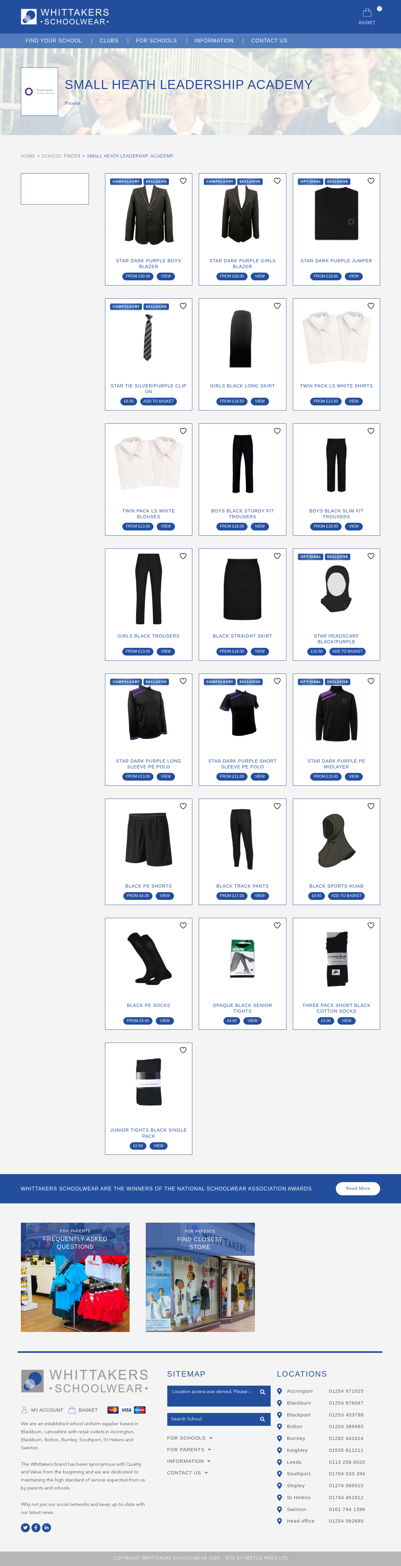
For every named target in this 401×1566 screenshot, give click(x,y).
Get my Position (185, 1402)
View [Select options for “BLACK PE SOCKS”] (165, 1020)
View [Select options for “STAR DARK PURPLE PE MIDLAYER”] (354, 776)
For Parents (191, 1449)
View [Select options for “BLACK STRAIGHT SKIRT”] (260, 651)
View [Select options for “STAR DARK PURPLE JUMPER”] (354, 276)
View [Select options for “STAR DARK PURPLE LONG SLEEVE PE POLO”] (166, 776)
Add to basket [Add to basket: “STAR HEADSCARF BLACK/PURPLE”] (347, 651)
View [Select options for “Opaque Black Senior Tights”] (252, 1020)
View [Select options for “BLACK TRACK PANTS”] (260, 895)
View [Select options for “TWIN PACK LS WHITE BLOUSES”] (166, 526)
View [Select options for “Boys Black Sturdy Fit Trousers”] (260, 526)
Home (28, 156)
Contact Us (189, 1473)
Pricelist (73, 103)
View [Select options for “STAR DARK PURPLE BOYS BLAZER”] (166, 276)
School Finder (61, 156)
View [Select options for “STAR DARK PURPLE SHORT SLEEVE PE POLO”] (260, 776)
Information (190, 1461)
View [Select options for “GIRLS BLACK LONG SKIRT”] (260, 401)
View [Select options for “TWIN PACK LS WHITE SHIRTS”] (354, 401)
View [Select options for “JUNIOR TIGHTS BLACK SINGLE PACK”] (159, 1146)
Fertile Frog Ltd (266, 1558)
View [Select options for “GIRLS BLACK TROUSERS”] (166, 651)
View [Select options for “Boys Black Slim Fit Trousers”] (354, 526)
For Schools (191, 1438)
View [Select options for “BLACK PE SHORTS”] (165, 895)
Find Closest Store (263, 1392)
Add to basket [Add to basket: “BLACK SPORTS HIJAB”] (346, 895)
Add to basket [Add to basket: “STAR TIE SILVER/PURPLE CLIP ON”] (158, 401)
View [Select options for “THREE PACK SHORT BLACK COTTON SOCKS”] (347, 1020)
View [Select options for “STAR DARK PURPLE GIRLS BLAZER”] (260, 276)
